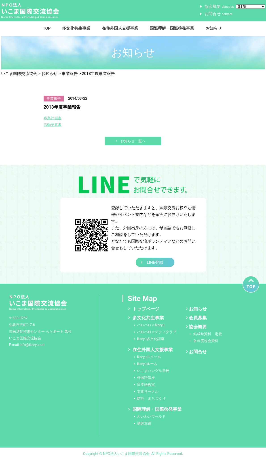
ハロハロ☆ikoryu (151, 325)
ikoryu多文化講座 (151, 339)
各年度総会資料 (205, 341)
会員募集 (198, 317)
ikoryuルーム (147, 364)
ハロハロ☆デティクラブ (156, 332)
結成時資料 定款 (207, 334)
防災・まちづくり (151, 398)
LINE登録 (155, 262)
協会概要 (219, 6)
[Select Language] (250, 6)
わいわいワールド (151, 416)
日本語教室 (146, 384)
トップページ (146, 308)
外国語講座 (146, 377)
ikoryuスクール (149, 357)
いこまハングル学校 (153, 371)
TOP (47, 28)
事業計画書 (52, 118)
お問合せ (218, 13)
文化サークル (147, 391)
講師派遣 (144, 423)
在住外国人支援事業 (120, 28)
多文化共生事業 (76, 28)
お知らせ (214, 28)
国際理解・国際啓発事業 (172, 28)
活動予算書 (52, 125)
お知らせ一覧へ (133, 141)
